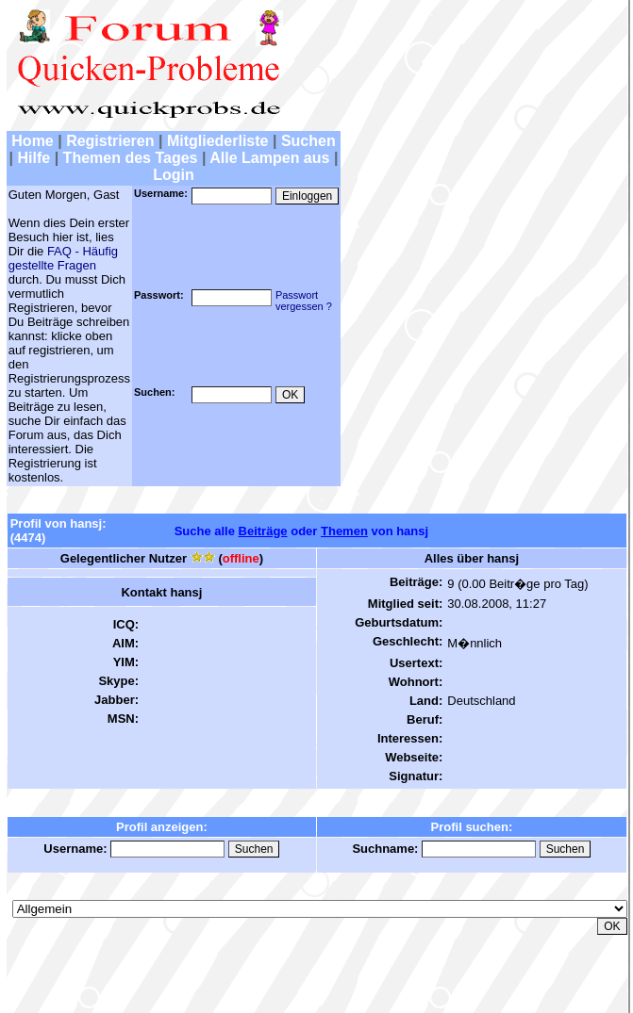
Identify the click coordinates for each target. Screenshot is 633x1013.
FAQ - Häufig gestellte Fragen (63, 258)
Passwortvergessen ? (303, 300)
